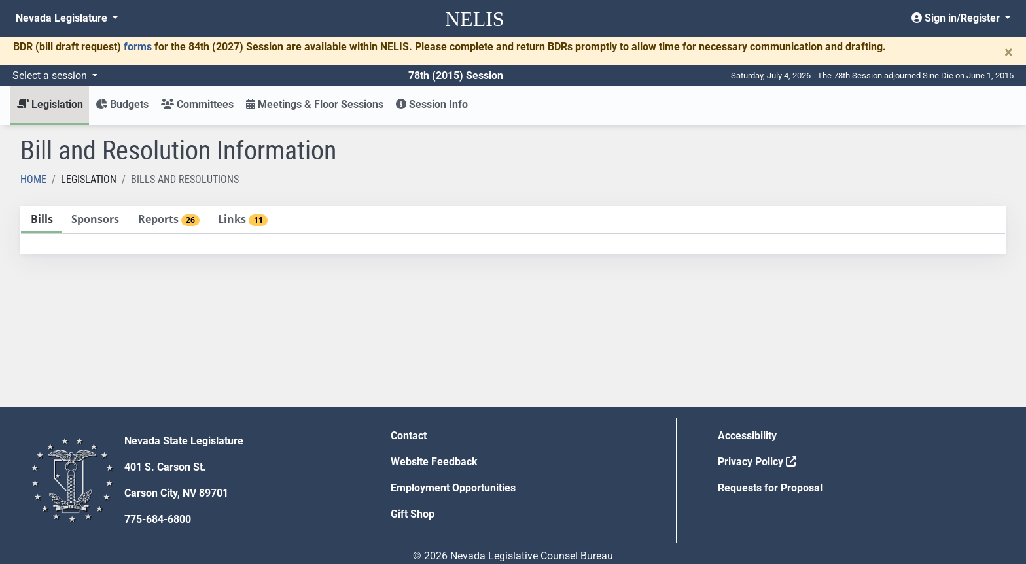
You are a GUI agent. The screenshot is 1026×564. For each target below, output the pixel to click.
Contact (409, 435)
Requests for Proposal (770, 488)
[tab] (41, 220)
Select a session (51, 75)
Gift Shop (412, 514)
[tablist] (513, 230)
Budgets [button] (122, 104)
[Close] (1008, 52)
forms (138, 47)
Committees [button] (197, 104)
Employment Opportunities (453, 488)
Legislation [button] (50, 104)
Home (33, 179)
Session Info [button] (432, 104)
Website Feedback (434, 462)
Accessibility (747, 435)
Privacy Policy (757, 462)
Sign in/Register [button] (956, 18)
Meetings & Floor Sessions (314, 104)
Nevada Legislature (63, 18)
